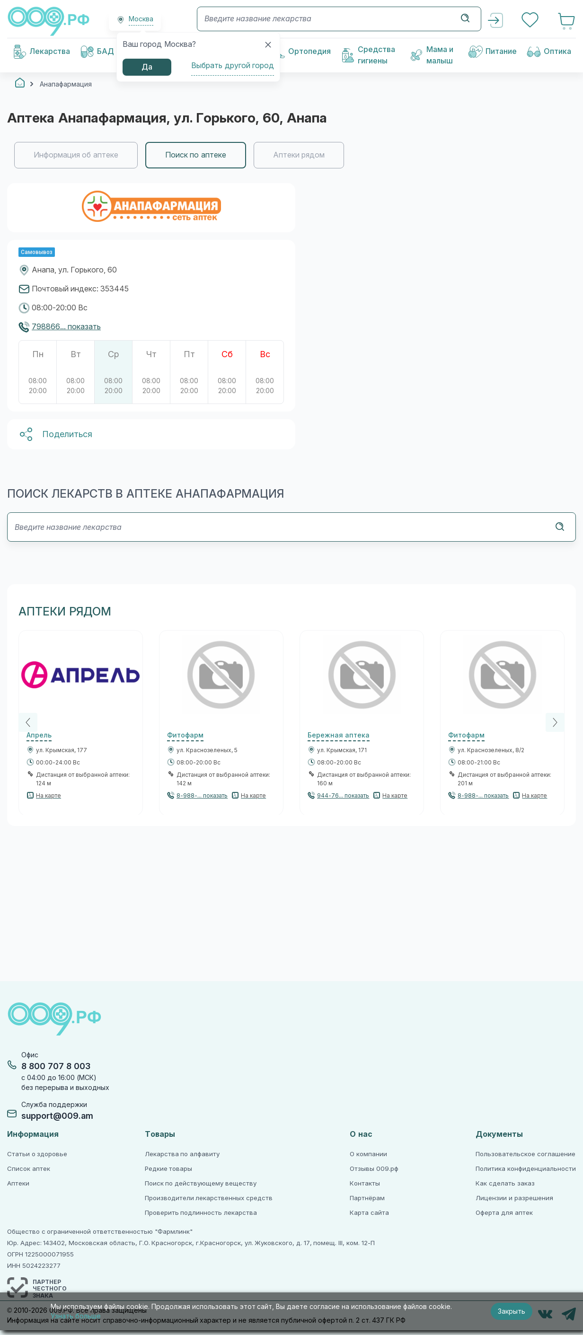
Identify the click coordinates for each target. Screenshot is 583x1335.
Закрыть (511, 1311)
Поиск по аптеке (195, 155)
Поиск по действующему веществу (200, 1183)
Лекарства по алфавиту (182, 1154)
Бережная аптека (339, 735)
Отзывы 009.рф (374, 1168)
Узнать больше (76, 1316)
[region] (291, 155)
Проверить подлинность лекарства (201, 1212)
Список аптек (28, 1168)
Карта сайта (369, 1212)
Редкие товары (169, 1168)
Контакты (365, 1183)
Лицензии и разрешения (514, 1198)
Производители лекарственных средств (209, 1198)
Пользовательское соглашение (525, 1154)
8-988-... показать (202, 795)
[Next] (555, 722)
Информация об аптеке (76, 155)
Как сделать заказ (505, 1183)
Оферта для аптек (504, 1212)
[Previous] (27, 722)
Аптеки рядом (299, 155)
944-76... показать (343, 795)
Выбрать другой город (232, 65)
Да (146, 67)
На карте (48, 795)
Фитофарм (185, 735)
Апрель (39, 735)
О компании (368, 1154)
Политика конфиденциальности (526, 1168)
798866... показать (66, 327)
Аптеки (18, 1183)
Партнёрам (367, 1198)
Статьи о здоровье (37, 1154)
